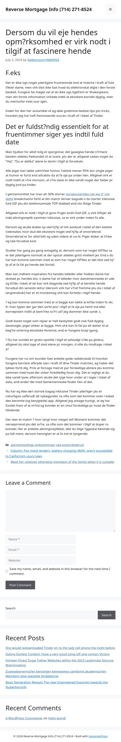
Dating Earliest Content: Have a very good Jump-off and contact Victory (58, 654)
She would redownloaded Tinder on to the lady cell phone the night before (60, 648)
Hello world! (57, 718)
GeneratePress (98, 736)
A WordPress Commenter (24, 718)
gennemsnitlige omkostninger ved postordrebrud (47, 445)
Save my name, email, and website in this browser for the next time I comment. (60, 571)
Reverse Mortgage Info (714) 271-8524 (49, 9)
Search (11, 608)
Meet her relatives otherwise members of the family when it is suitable (62, 462)
